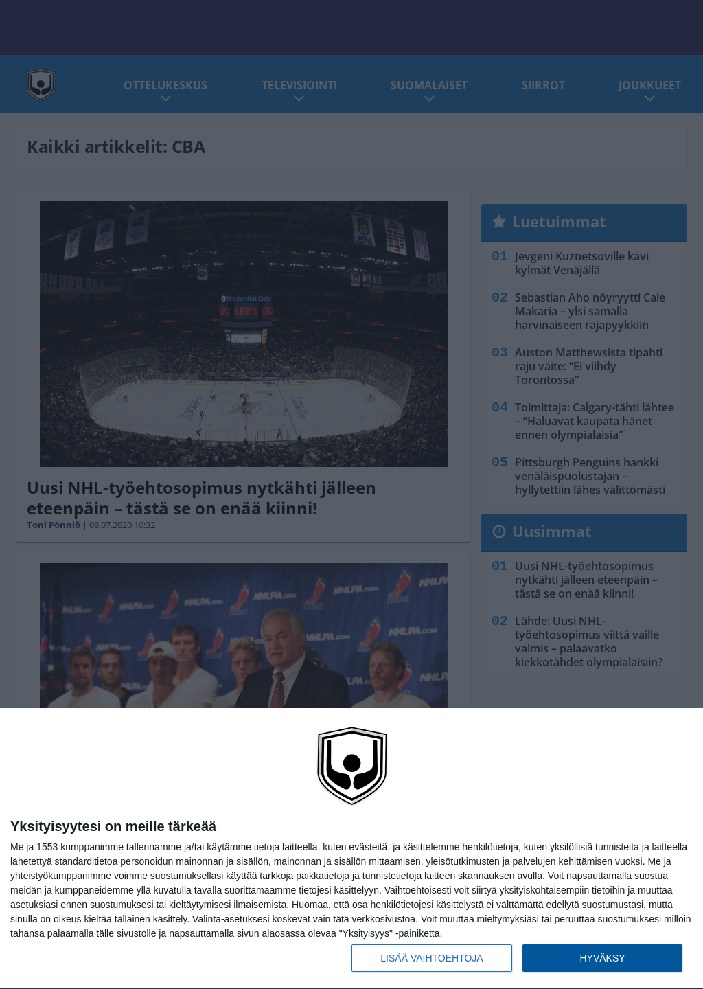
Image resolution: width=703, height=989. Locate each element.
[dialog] (351, 849)
